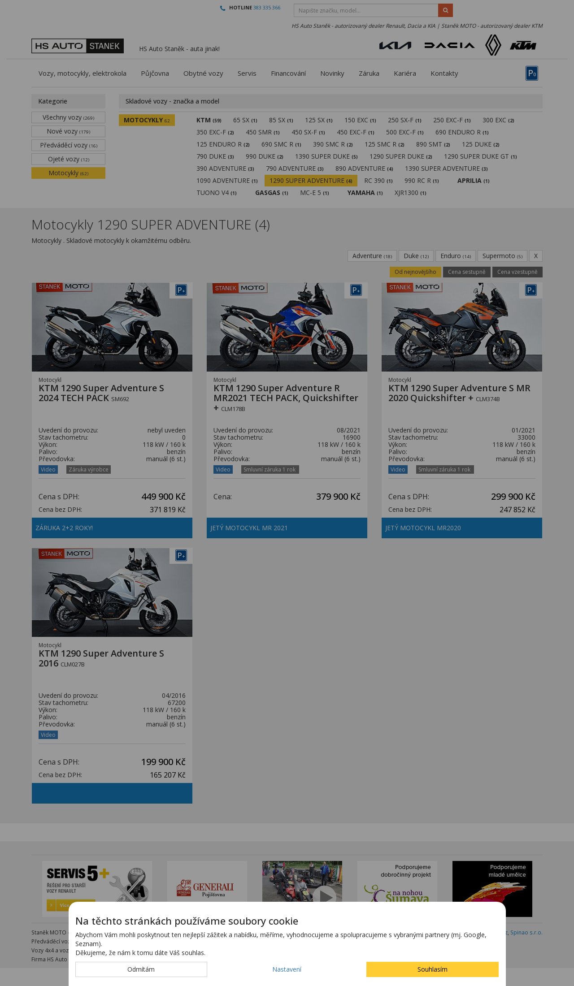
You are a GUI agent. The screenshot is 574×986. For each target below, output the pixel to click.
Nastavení (286, 969)
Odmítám (141, 969)
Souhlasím (432, 969)
